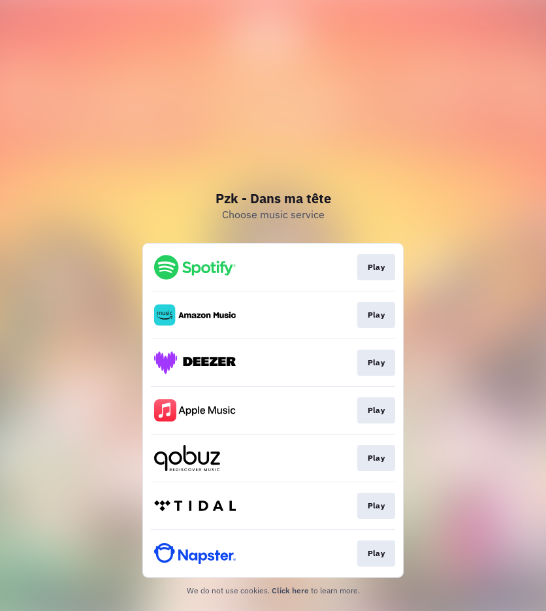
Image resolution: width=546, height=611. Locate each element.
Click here (290, 590)
